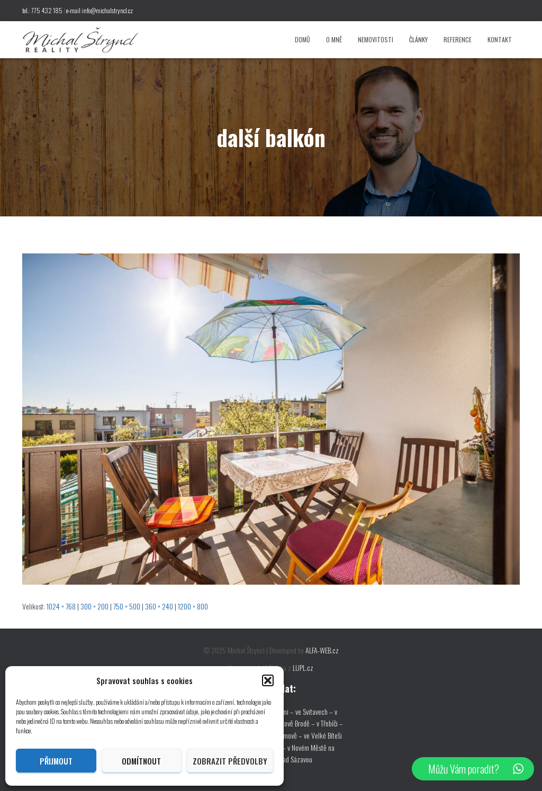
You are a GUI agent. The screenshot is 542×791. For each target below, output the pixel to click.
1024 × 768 (61, 606)
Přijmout (56, 761)
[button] (268, 680)
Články (418, 39)
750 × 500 (126, 606)
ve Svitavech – (314, 711)
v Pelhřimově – (284, 735)
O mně (334, 39)
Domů (302, 39)
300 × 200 (94, 606)
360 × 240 (159, 606)
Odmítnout (141, 761)
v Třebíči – (330, 723)
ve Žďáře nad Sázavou (283, 759)
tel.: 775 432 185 (42, 10)
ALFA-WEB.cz (322, 650)
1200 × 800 (193, 606)
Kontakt (499, 39)
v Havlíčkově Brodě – (289, 723)
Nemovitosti (375, 39)
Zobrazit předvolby (230, 761)
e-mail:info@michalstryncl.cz (99, 10)
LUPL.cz (303, 667)
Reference (458, 39)
